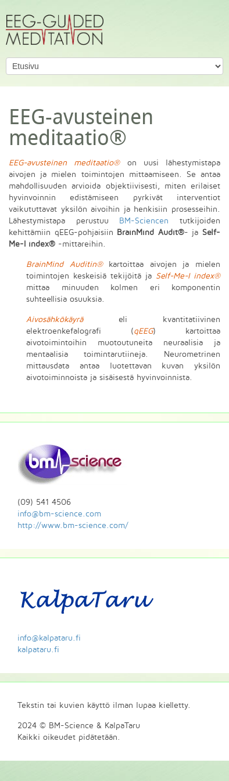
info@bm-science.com (59, 513)
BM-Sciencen (144, 220)
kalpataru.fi (38, 649)
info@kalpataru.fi (49, 638)
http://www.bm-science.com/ (72, 525)
